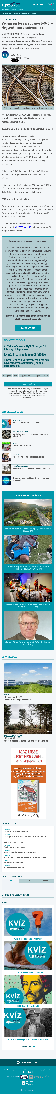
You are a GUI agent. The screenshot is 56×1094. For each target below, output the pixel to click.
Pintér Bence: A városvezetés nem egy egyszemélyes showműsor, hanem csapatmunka (26, 363)
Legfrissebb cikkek (28, 1062)
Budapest (36, 376)
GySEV (45, 376)
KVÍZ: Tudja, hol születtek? (28, 1006)
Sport (15, 443)
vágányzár (7, 376)
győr (15, 376)
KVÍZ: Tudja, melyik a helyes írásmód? (28, 972)
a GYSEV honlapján (23, 227)
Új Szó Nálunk (17, 55)
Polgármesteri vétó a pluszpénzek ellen (28, 457)
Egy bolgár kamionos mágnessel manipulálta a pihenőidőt (31, 435)
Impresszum (16, 1070)
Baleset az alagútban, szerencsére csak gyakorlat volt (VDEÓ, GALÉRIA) (28, 605)
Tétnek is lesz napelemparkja (17, 699)
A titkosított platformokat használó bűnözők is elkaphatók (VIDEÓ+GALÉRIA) (28, 567)
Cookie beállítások (27, 1072)
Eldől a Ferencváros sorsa (23, 445)
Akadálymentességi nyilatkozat (39, 1070)
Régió (6, 695)
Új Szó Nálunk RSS (12, 1077)
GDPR (24, 1070)
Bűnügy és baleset (20, 432)
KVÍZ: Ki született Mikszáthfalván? (26, 422)
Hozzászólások (28, 384)
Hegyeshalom (25, 376)
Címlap (7, 13)
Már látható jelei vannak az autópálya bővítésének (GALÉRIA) (28, 529)
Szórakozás (17, 420)
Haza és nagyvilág (25, 13)
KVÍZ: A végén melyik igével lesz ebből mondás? (28, 1039)
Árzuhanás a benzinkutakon (14, 868)
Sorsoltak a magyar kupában (14, 863)
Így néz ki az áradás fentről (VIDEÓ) (25, 354)
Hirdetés (6, 1070)
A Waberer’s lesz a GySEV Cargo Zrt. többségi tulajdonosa (25, 348)
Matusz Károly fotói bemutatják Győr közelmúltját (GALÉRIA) (28, 643)
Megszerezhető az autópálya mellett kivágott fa (31, 468)
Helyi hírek (9, 19)
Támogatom (28, 328)
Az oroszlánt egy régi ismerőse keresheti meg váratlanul (31, 479)
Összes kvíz (28, 1046)
